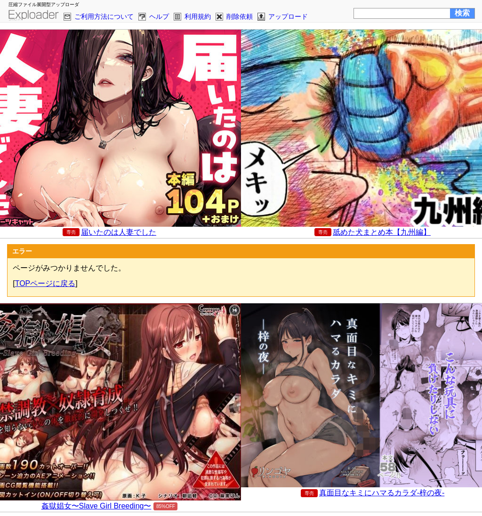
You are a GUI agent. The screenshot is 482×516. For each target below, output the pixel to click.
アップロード (288, 16)
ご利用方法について (104, 16)
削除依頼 (239, 16)
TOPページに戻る (45, 283)
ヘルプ (159, 16)
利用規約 (198, 16)
